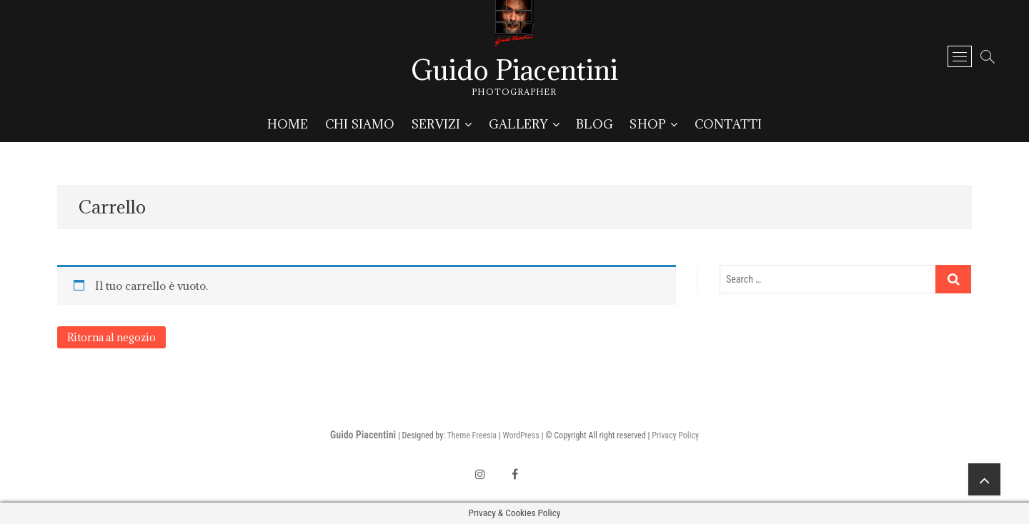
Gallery (518, 124)
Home (288, 124)
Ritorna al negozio (111, 337)
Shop (648, 124)
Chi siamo (360, 124)
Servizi (436, 124)
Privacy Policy (675, 435)
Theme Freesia (472, 435)
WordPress (520, 435)
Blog (594, 124)
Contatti (728, 124)
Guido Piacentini (514, 70)
